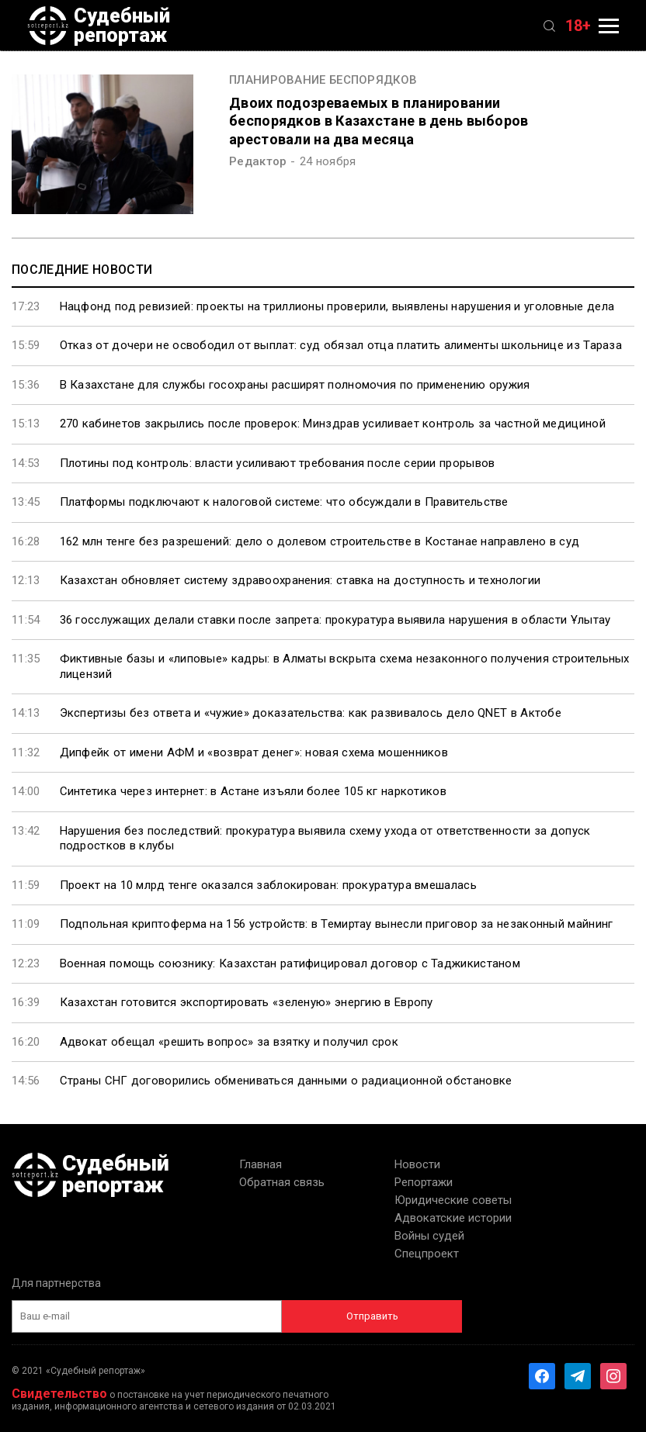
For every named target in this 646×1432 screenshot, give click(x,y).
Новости (417, 1164)
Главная (260, 1164)
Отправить (372, 1316)
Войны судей (429, 1236)
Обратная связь (282, 1182)
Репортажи (423, 1182)
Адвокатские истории (453, 1218)
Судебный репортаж (98, 25)
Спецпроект (426, 1254)
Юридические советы (453, 1200)
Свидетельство (59, 1393)
